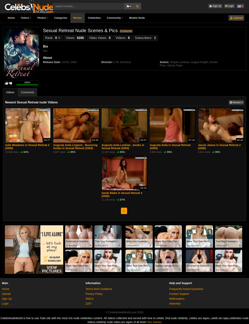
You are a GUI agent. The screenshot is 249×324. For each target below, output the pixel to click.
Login (229, 6)
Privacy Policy (94, 293)
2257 (89, 303)
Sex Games (154, 322)
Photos (42, 17)
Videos (26, 17)
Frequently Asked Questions (186, 289)
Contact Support (179, 293)
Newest (237, 102)
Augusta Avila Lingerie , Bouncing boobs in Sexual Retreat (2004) (75, 147)
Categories (60, 17)
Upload (236, 17)
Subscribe (126, 31)
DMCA (90, 298)
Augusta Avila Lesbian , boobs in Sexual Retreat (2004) (123, 147)
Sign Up (215, 6)
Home (11, 17)
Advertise (175, 303)
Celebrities (94, 17)
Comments (27, 92)
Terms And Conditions (99, 289)
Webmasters (176, 298)
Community (115, 17)
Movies (77, 17)
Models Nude (137, 17)
